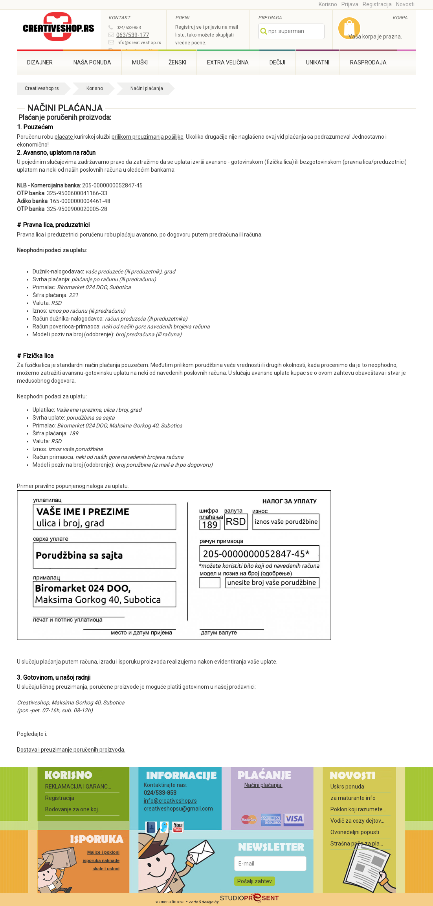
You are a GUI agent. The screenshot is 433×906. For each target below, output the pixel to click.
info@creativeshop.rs (138, 42)
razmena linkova (169, 902)
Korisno (328, 4)
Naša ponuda (92, 62)
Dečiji (277, 62)
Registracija (377, 4)
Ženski (177, 62)
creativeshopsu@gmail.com (178, 808)
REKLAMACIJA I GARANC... (78, 786)
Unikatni (317, 62)
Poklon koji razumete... (358, 809)
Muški (140, 62)
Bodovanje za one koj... (73, 809)
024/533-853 (128, 27)
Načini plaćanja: (263, 785)
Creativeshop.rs (42, 88)
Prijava (349, 4)
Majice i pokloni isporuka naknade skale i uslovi (101, 860)
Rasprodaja (368, 62)
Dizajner (40, 62)
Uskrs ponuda (347, 786)
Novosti (405, 4)
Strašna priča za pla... (356, 843)
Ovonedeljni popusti (354, 832)
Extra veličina (228, 62)
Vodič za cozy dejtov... (357, 821)
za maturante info (353, 798)
